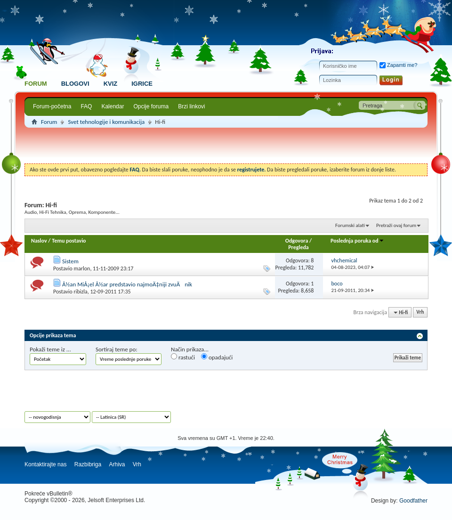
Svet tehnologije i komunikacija (106, 121)
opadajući (217, 357)
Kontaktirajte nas (45, 464)
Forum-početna (52, 106)
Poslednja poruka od (357, 240)
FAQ (86, 106)
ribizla (80, 291)
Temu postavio (69, 240)
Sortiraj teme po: (116, 349)
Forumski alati (350, 225)
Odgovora (296, 240)
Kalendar (112, 106)
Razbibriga (87, 464)
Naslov (39, 240)
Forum (35, 83)
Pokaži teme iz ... (50, 349)
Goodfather (413, 500)
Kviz (111, 83)
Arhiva (117, 464)
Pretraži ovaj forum (396, 225)
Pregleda (298, 247)
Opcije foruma (151, 106)
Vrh (420, 312)
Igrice (142, 83)
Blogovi (75, 83)
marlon (81, 268)
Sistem (70, 261)
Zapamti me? (398, 65)
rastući (183, 357)
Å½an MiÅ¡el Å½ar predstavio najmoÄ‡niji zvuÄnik (127, 284)
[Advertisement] (226, 147)
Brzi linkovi (191, 106)
